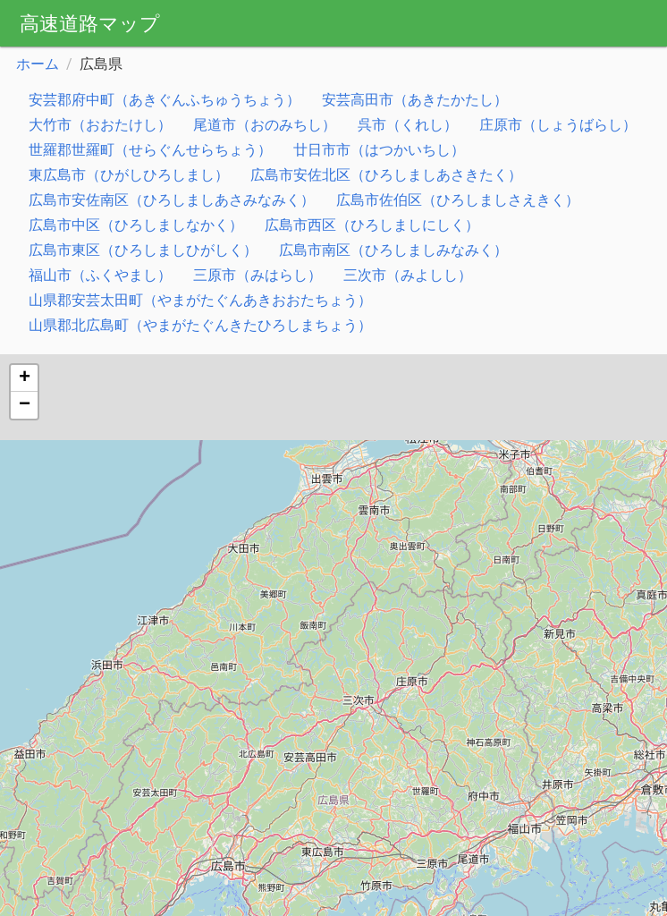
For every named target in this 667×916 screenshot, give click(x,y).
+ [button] (24, 378)
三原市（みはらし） (257, 275)
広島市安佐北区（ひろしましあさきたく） (386, 174)
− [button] (24, 405)
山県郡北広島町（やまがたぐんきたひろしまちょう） (200, 325)
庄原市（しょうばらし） (558, 124)
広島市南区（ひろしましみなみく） (393, 250)
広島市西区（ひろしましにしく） (372, 224)
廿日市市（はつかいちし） (379, 149)
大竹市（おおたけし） (100, 124)
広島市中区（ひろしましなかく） (136, 224)
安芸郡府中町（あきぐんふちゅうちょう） (164, 99)
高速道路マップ (90, 24)
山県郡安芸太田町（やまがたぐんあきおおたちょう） (200, 300)
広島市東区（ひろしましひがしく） (143, 250)
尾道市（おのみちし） (264, 124)
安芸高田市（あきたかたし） (415, 99)
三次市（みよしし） (407, 275)
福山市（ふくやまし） (100, 275)
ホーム (37, 63)
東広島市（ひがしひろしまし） (129, 174)
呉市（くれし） (408, 124)
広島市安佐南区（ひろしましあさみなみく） (172, 199)
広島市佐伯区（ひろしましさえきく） (457, 199)
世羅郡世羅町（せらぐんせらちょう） (150, 149)
